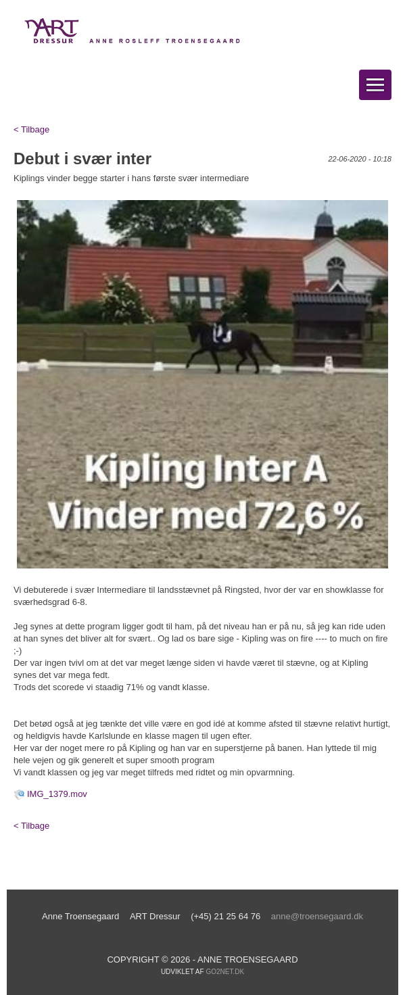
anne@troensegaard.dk (317, 916)
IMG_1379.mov (57, 794)
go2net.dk (225, 971)
